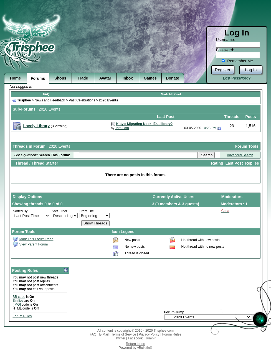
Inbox (128, 78)
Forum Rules (22, 316)
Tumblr (150, 338)
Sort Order (59, 211)
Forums (38, 78)
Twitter (120, 338)
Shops (60, 78)
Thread (21, 163)
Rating (217, 163)
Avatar (105, 78)
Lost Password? (237, 78)
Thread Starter (45, 163)
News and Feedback (50, 100)
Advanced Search (240, 155)
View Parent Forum (33, 244)
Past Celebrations (82, 100)
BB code (19, 297)
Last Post (234, 163)
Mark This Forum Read (36, 239)
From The (87, 211)
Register (223, 69)
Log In (251, 69)
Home (15, 78)
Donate (172, 78)
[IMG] (17, 304)
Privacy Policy (149, 334)
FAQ (46, 94)
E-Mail (103, 334)
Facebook (135, 338)
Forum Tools (247, 146)
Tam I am (122, 128)
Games (150, 78)
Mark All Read (171, 94)
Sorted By (20, 211)
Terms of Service (123, 334)
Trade (83, 78)
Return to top (135, 344)
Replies (252, 163)
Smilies (18, 301)
